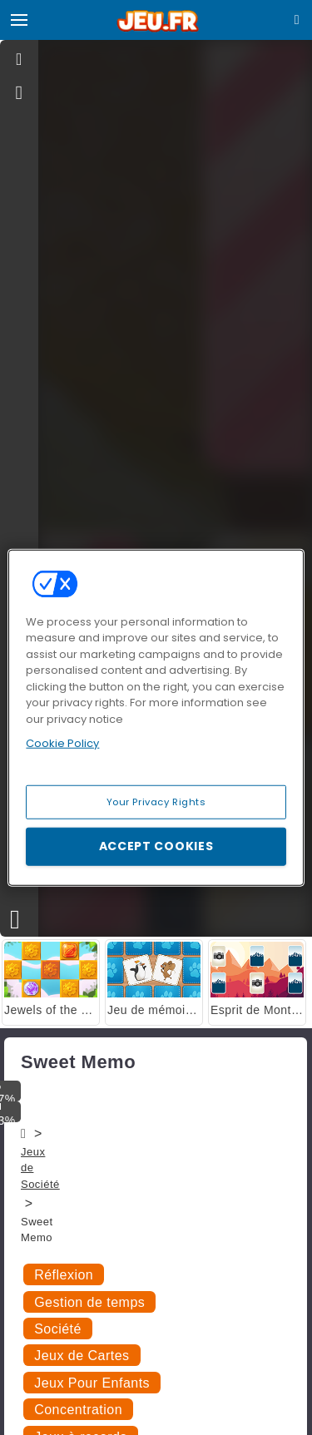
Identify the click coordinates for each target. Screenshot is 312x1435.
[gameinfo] (19, 93)
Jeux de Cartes (81, 1355)
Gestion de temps (89, 1302)
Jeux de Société (40, 1168)
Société (58, 1329)
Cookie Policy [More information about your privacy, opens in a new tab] (62, 743)
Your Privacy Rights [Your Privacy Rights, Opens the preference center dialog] (156, 801)
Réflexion (63, 1275)
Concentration (78, 1410)
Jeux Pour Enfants (92, 1383)
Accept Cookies (156, 846)
